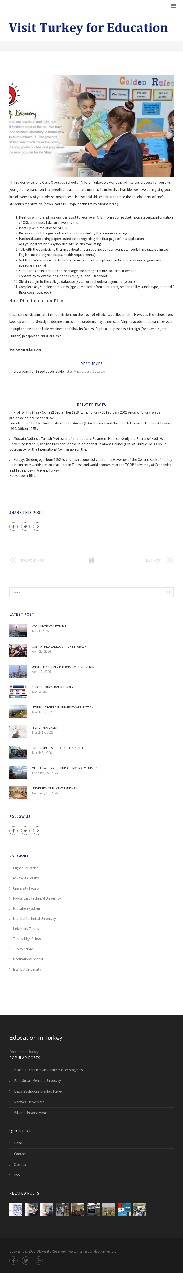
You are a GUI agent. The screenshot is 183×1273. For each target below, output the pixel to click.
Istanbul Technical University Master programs (48, 1070)
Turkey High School (27, 939)
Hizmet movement (45, 728)
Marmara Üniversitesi (29, 1102)
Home (18, 1143)
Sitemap (20, 1164)
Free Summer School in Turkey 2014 (57, 748)
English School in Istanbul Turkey (38, 1091)
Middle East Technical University (37, 898)
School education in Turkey (52, 687)
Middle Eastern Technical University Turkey (64, 768)
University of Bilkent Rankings (54, 788)
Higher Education (26, 868)
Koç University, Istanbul (49, 626)
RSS (17, 1175)
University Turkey (26, 929)
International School (28, 959)
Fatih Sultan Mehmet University (37, 1080)
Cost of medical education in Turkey (59, 647)
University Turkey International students (63, 667)
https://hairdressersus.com (85, 371)
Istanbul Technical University (34, 918)
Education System (26, 908)
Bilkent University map (31, 1112)
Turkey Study (23, 949)
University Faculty (26, 888)
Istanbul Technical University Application (63, 707)
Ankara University (26, 878)
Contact (20, 1153)
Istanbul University (27, 969)
